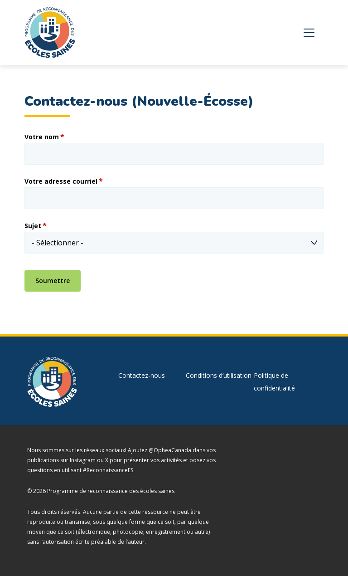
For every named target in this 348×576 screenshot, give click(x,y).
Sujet (32, 226)
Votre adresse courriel (60, 181)
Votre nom (41, 137)
